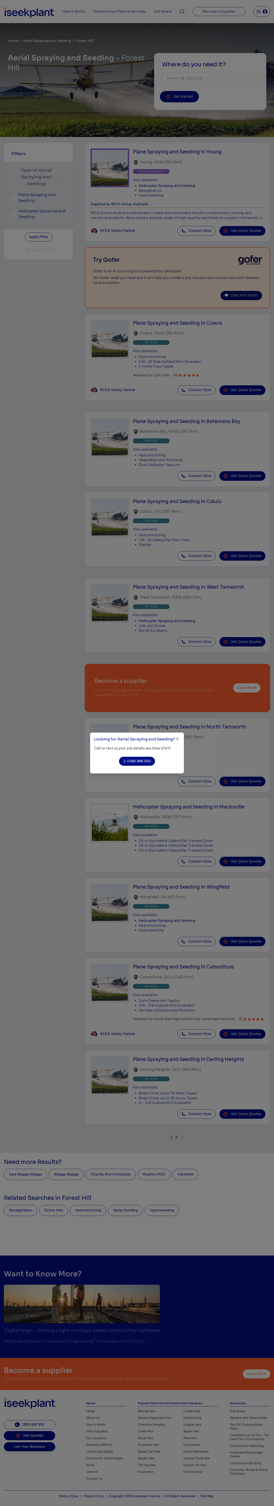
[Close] (177, 738)
